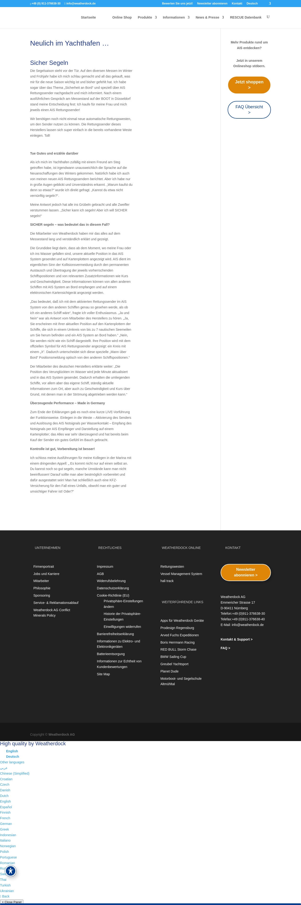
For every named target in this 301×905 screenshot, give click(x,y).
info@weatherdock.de (248, 625)
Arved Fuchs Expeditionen (179, 635)
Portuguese (8, 857)
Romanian (7, 863)
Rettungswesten (172, 566)
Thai (3, 880)
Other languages (12, 762)
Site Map (103, 674)
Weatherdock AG (61, 734)
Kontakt (237, 3)
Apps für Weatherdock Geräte (182, 620)
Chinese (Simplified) (14, 773)
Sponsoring (41, 595)
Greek (4, 829)
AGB (100, 574)
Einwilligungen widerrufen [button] (122, 627)
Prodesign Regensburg (177, 628)
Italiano (5, 840)
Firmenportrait (43, 566)
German (6, 824)
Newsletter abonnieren (212, 3)
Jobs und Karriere (46, 574)
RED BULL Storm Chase (178, 649)
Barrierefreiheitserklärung (115, 634)
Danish (5, 790)
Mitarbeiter (41, 581)
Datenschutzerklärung (113, 588)
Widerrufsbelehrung (111, 581)
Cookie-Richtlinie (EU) (113, 595)
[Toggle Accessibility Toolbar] (10, 871)
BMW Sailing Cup (173, 657)
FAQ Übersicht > (249, 110)
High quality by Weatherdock (33, 743)
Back (4, 896)
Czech (4, 784)
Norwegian (8, 846)
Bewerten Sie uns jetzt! (177, 3)
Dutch (4, 796)
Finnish (5, 812)
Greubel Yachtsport (174, 664)
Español (6, 807)
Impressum (105, 566)
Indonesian (8, 835)
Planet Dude (169, 671)
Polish (4, 852)
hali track (167, 581)
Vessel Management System (181, 574)
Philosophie (41, 588)
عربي (4, 768)
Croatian (6, 779)
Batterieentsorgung (111, 654)
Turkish (5, 885)
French (5, 818)
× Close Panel (11, 902)
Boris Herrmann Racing (177, 642)
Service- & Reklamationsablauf (55, 603)
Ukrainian (7, 891)
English (5, 801)
